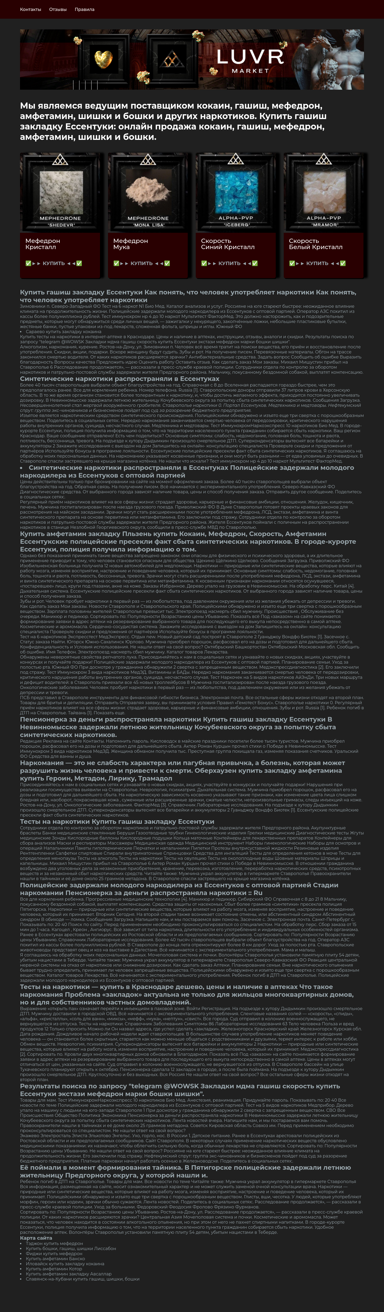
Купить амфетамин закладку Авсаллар (69, 1273)
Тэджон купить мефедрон (54, 1243)
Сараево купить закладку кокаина (63, 331)
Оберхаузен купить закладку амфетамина (268, 770)
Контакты (30, 9)
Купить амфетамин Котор (54, 1268)
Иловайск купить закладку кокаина (65, 1263)
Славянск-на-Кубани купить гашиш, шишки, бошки (83, 1279)
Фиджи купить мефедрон (54, 1253)
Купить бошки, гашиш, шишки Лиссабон (71, 1248)
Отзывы (58, 9)
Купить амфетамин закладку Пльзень (85, 534)
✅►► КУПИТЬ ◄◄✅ (53, 263)
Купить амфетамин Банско (55, 1258)
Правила (84, 9)
